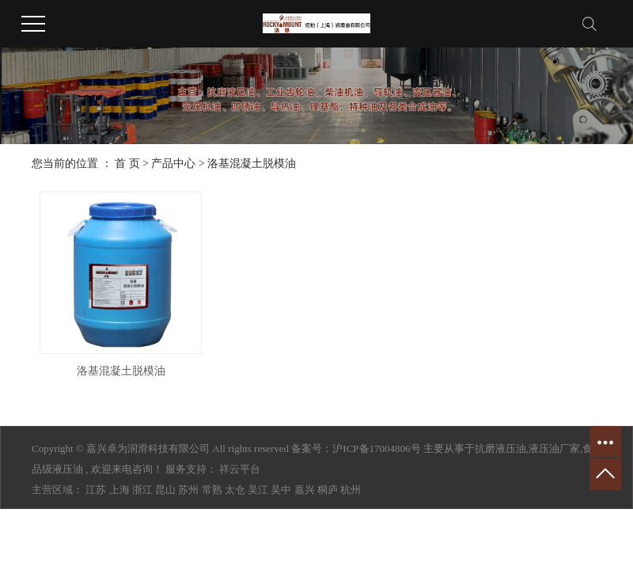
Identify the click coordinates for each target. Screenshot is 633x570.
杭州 (350, 490)
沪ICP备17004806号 (376, 448)
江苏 (95, 490)
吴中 (281, 490)
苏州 (188, 490)
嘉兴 (304, 490)
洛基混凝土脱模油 (251, 163)
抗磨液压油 (500, 448)
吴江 (258, 490)
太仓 (235, 490)
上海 (119, 490)
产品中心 (173, 163)
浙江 (142, 490)
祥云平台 (239, 469)
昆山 (165, 490)
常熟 (212, 490)
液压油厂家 (554, 448)
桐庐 (327, 490)
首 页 (127, 163)
